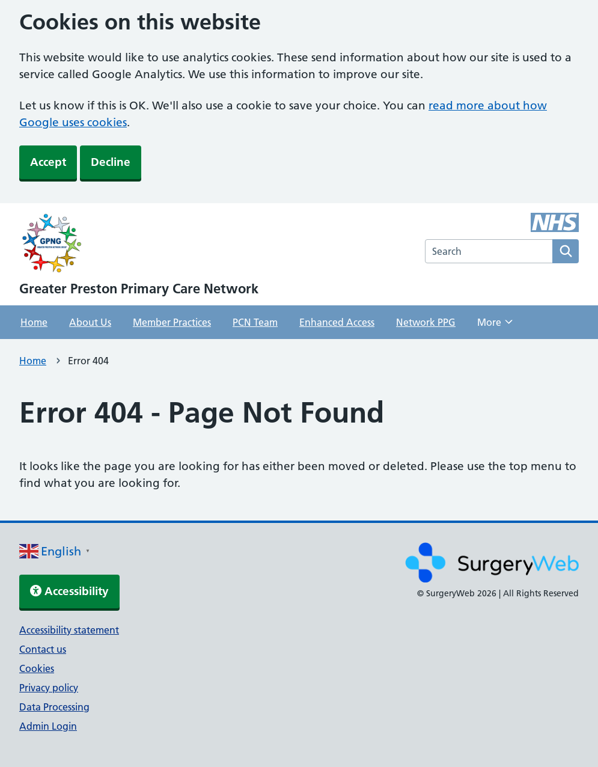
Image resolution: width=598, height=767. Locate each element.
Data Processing (54, 707)
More (495, 325)
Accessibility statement (69, 630)
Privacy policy (48, 688)
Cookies (36, 668)
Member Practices (172, 322)
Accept (48, 162)
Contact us (42, 649)
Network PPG (426, 322)
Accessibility (69, 591)
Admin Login (48, 726)
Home (33, 322)
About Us (90, 322)
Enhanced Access (336, 322)
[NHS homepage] (138, 245)
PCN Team (255, 322)
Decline (110, 162)
